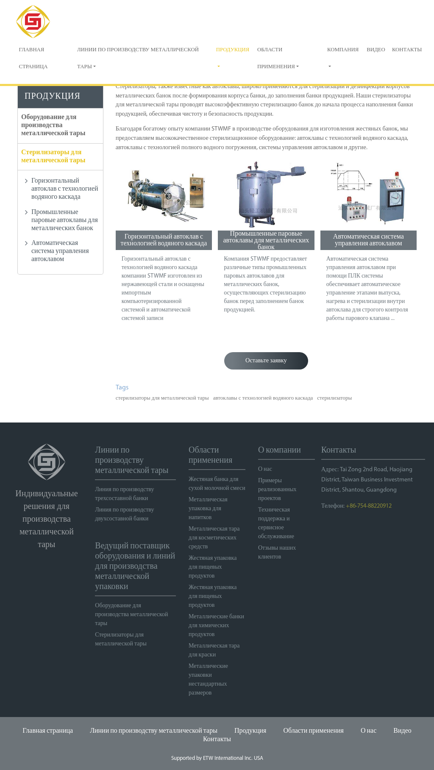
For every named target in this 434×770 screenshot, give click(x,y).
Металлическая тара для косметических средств (214, 538)
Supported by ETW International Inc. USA (217, 758)
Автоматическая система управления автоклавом (368, 240)
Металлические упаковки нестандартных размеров (208, 679)
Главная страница (33, 58)
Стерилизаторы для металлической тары (53, 156)
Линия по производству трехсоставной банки (124, 494)
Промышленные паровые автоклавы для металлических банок (266, 240)
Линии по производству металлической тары (153, 731)
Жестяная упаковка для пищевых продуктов (212, 567)
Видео (376, 50)
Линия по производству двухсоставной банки (124, 514)
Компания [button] (343, 50)
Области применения (313, 731)
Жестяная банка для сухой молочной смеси (217, 484)
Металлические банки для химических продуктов (216, 626)
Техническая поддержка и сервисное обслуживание (276, 523)
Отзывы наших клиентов (277, 552)
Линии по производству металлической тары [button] (138, 58)
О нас (265, 469)
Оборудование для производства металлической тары (53, 125)
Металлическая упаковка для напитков (208, 509)
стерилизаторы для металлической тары (162, 398)
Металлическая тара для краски (214, 650)
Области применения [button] (276, 58)
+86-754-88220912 (369, 506)
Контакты (407, 50)
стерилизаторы (334, 398)
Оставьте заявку (266, 361)
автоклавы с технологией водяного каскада (263, 398)
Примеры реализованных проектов (277, 490)
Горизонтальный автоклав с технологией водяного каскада (163, 240)
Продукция (250, 731)
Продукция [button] (233, 50)
